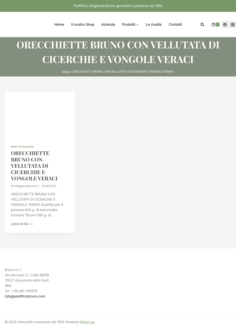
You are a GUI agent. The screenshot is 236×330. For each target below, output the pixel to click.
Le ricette (154, 24)
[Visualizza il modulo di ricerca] (202, 24)
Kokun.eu (87, 322)
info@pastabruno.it (26, 186)
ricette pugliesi (22, 146)
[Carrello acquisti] (214, 24)
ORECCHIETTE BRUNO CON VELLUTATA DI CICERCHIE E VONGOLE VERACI (34, 165)
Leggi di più (22, 224)
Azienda (108, 24)
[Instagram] (232, 24)
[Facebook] (225, 24)
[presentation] (40, 115)
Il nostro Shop (82, 24)
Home (59, 24)
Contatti (175, 24)
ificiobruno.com (25, 296)
